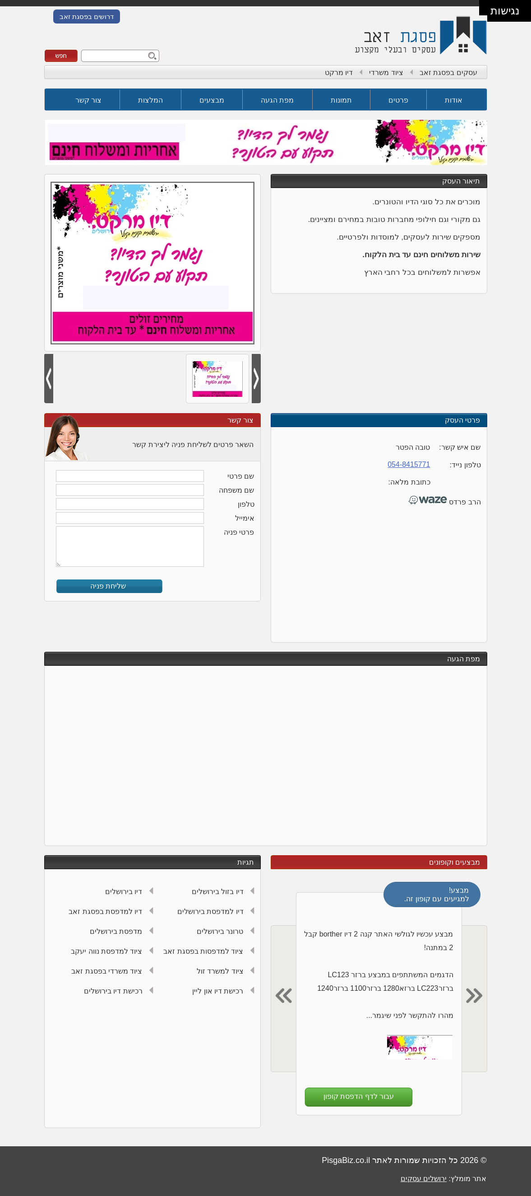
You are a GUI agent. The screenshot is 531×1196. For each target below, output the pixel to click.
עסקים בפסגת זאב (448, 72)
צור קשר (88, 100)
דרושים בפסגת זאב (87, 16)
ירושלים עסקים (424, 1178)
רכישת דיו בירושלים (113, 991)
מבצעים (211, 100)
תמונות (341, 100)
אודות (453, 100)
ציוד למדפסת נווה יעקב (106, 951)
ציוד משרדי (386, 72)
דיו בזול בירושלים (218, 891)
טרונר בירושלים (220, 931)
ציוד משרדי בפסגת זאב (106, 971)
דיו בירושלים (123, 891)
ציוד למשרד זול (220, 971)
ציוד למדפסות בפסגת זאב (203, 951)
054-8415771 (409, 464)
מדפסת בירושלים (116, 931)
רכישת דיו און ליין (217, 991)
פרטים (398, 100)
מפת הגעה (277, 100)
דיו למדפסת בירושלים (210, 911)
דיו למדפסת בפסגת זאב (105, 911)
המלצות (150, 100)
